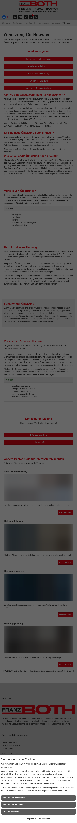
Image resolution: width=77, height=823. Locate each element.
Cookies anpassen (11, 812)
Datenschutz (44, 819)
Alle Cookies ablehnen (13, 805)
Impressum (31, 819)
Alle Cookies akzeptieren (14, 798)
